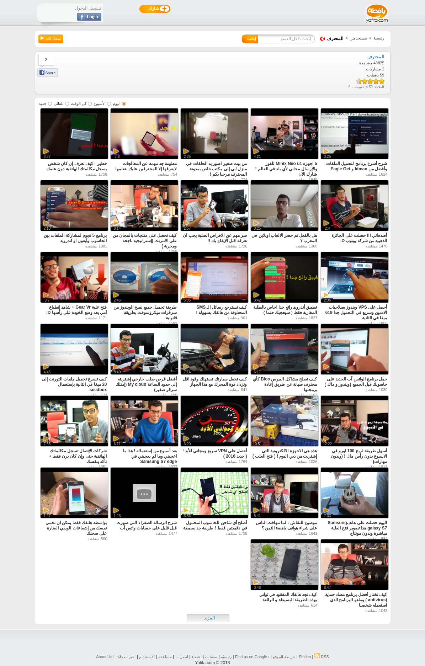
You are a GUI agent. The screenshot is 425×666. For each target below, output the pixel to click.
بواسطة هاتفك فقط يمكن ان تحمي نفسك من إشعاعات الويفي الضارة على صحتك (76, 528)
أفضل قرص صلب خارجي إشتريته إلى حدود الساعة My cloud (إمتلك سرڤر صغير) (146, 384)
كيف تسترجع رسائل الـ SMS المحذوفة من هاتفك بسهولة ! (221, 310)
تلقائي (59, 103)
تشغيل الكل (51, 38)
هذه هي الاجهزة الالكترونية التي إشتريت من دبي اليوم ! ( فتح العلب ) (285, 453)
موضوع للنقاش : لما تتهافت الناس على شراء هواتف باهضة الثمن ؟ (286, 525)
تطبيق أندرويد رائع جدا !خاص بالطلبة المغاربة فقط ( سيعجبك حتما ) (285, 310)
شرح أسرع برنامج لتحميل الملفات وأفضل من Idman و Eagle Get (356, 166)
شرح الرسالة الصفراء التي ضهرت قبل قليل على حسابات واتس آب (146, 525)
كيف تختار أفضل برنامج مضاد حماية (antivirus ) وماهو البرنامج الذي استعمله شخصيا (356, 600)
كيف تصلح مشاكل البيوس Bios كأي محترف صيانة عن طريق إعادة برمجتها (285, 384)
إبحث (251, 38)
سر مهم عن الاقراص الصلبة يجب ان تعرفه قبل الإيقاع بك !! (215, 238)
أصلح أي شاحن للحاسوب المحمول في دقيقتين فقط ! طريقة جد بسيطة (215, 525)
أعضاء (197, 657)
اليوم (117, 103)
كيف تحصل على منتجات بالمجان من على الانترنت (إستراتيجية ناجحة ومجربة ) (145, 241)
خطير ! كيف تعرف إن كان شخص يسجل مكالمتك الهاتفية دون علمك (76, 166)
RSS (321, 657)
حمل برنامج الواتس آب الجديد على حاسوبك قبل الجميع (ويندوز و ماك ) (356, 382)
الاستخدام (147, 657)
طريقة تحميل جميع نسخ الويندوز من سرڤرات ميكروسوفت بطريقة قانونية (145, 312)
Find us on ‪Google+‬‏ (252, 657)
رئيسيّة (226, 657)
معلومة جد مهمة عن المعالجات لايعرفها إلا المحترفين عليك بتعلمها (146, 166)
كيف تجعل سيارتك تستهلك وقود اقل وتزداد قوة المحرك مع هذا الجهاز (215, 382)
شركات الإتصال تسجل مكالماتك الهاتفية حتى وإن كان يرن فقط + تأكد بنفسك (78, 456)
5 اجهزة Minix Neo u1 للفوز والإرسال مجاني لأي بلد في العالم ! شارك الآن (286, 169)
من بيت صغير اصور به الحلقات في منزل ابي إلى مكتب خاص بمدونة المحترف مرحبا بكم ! (216, 169)
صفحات (211, 657)
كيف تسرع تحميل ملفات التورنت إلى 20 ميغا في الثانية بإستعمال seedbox (74, 384)
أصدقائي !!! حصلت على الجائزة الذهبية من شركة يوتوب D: (359, 238)
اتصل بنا (181, 657)
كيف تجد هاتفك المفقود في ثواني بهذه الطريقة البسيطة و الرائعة (288, 597)
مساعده (165, 657)
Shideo (305, 657)
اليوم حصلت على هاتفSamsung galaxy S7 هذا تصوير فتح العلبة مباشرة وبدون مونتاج (357, 528)
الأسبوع (100, 103)
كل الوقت (78, 103)
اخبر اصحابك (126, 657)
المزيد (209, 618)
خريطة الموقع (284, 657)
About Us (104, 657)
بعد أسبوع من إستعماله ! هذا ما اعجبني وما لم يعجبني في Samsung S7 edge (150, 456)
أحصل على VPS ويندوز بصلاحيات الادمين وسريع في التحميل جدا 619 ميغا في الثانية (356, 312)
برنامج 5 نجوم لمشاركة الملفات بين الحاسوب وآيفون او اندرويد (75, 238)
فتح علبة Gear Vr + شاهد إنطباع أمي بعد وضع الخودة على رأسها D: (76, 310)
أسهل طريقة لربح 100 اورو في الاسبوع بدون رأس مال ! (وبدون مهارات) (359, 456)
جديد (43, 103)
